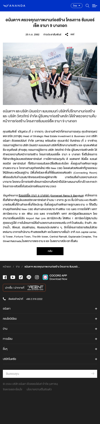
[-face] (5, 277)
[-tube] (13, 277)
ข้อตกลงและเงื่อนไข (12, 389)
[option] (50, 74)
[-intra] (37, 277)
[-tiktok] (21, 277)
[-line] (29, 277)
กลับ (50, 251)
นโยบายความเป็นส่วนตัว (39, 389)
